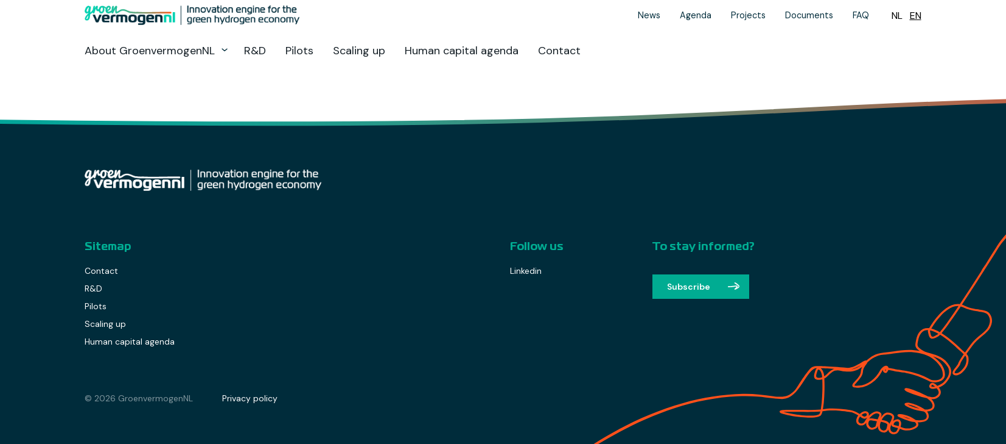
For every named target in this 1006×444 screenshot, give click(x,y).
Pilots (299, 50)
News (649, 15)
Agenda (695, 15)
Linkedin (526, 270)
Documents (809, 15)
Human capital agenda (462, 50)
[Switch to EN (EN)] (915, 15)
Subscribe (688, 286)
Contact (559, 50)
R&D (255, 50)
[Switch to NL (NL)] (897, 15)
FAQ (861, 15)
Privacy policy (250, 398)
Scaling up (359, 50)
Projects (748, 15)
